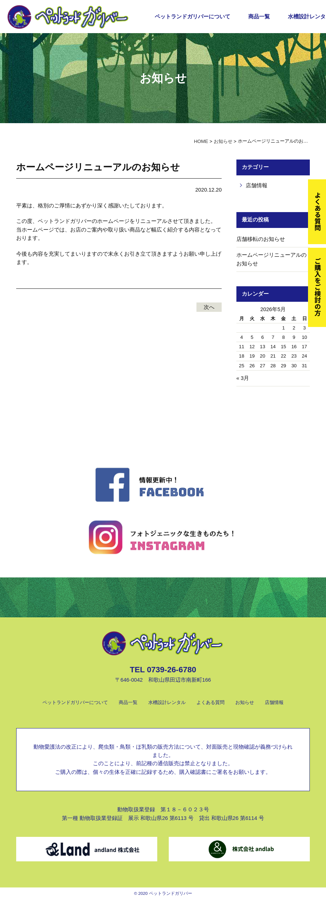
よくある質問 (210, 702)
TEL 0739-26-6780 (163, 669)
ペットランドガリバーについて (192, 16)
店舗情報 (256, 185)
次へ (209, 307)
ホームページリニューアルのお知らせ (271, 259)
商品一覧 (259, 16)
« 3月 (242, 378)
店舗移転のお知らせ (260, 239)
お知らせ (244, 702)
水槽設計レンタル (167, 702)
